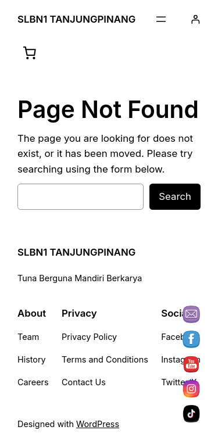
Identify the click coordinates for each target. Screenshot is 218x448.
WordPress (97, 424)
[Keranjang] (29, 52)
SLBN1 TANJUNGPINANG (76, 19)
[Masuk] (196, 19)
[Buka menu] (161, 19)
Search (175, 196)
